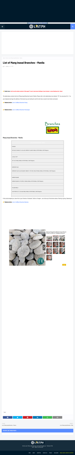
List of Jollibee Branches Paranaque (21, 109)
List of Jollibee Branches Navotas (20, 202)
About (34, 452)
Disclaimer (56, 452)
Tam (5, 66)
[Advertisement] (37, 11)
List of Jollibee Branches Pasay (19, 102)
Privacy (50, 452)
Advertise (39, 452)
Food (7, 57)
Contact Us (45, 452)
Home (4, 57)
